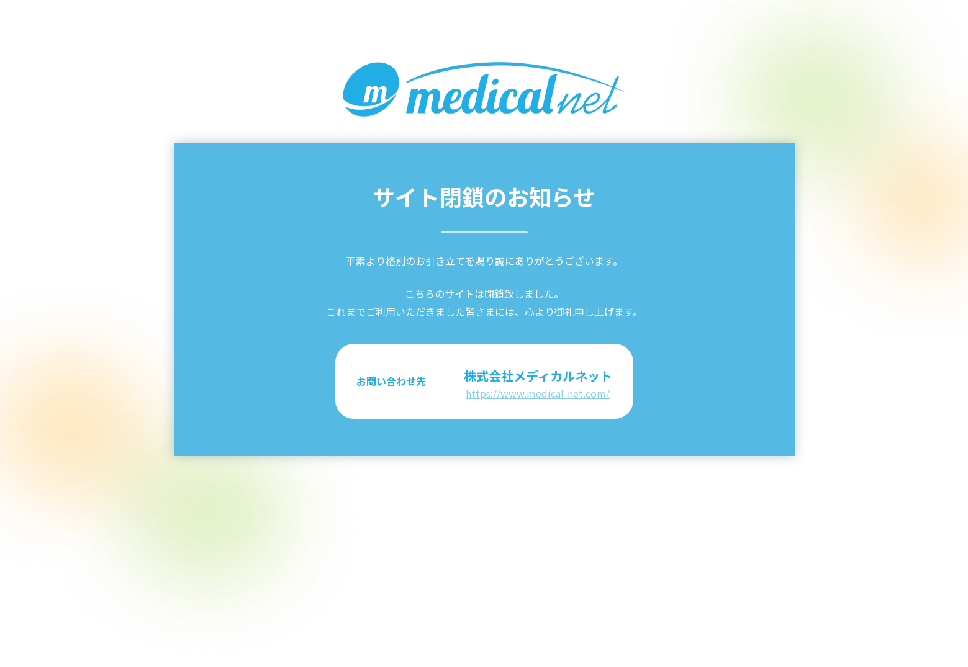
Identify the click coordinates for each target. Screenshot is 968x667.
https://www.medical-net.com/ (538, 393)
